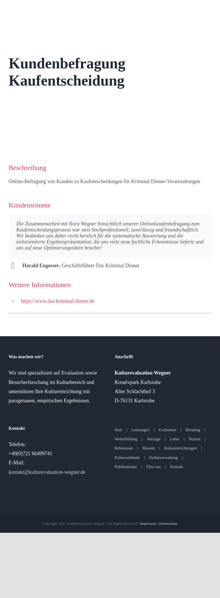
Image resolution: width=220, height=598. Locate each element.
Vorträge (154, 439)
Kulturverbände (127, 458)
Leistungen (140, 430)
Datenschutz (168, 523)
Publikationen (126, 467)
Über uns (153, 467)
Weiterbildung (126, 439)
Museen (148, 448)
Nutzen (194, 439)
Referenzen (124, 448)
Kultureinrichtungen (180, 448)
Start (118, 430)
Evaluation (167, 430)
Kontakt (176, 467)
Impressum (148, 523)
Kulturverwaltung (163, 458)
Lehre (174, 439)
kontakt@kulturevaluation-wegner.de (47, 472)
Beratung (193, 430)
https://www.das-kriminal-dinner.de (57, 301)
